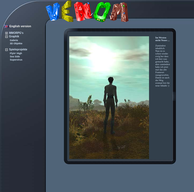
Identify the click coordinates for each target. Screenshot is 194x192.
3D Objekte (16, 43)
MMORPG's (14, 32)
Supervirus (16, 59)
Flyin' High (16, 53)
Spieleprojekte (16, 49)
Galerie (14, 40)
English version (17, 26)
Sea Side (15, 56)
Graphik (12, 36)
